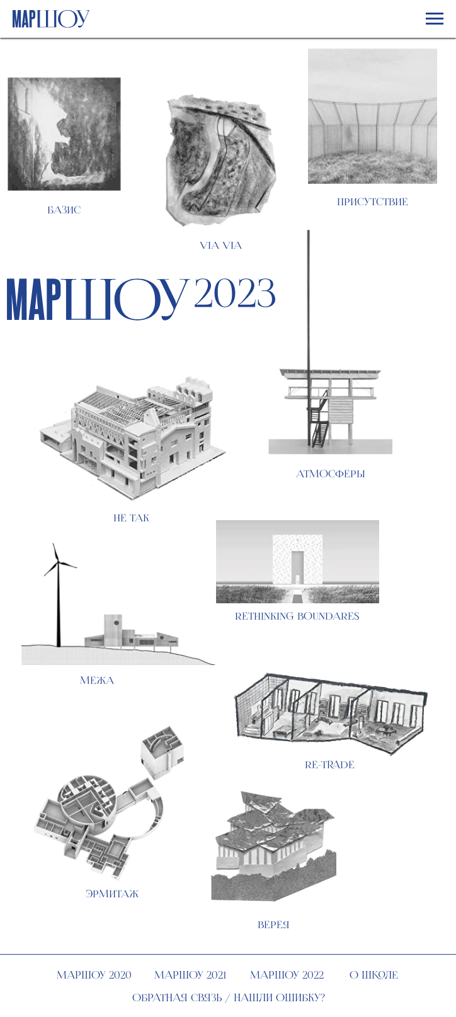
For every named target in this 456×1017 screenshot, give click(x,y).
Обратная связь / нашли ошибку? (228, 998)
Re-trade (330, 765)
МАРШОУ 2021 (190, 975)
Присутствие (372, 202)
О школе (374, 975)
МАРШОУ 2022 (287, 975)
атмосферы (330, 474)
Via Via (221, 245)
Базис (64, 210)
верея (274, 925)
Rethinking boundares (297, 616)
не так (131, 518)
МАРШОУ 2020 (94, 975)
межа (97, 680)
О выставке (381, 294)
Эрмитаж (112, 894)
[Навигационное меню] (434, 19)
